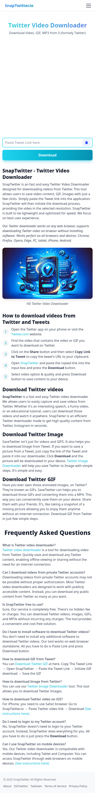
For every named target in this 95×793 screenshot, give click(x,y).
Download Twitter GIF (31, 664)
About (7, 786)
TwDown (36, 786)
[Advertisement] (47, 86)
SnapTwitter (29, 363)
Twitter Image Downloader (47, 686)
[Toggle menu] (88, 5)
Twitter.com (20, 334)
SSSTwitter (21, 786)
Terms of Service (55, 786)
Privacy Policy (78, 786)
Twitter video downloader (21, 550)
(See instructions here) (32, 763)
